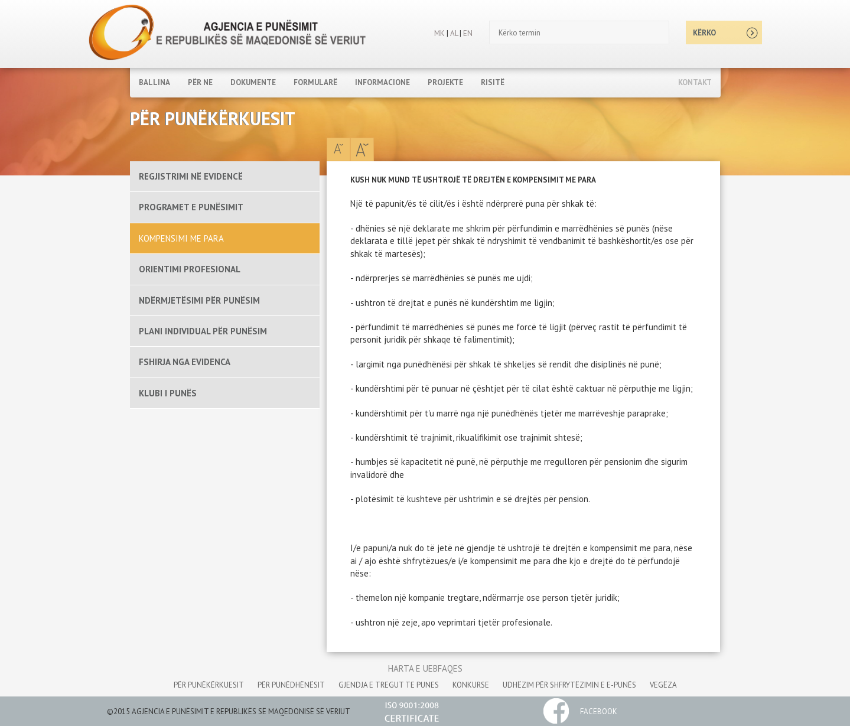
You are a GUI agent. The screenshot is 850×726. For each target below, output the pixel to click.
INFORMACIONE (382, 82)
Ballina (154, 82)
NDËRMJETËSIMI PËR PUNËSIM (199, 300)
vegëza (663, 685)
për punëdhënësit (291, 685)
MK (439, 33)
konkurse (470, 685)
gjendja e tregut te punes (388, 685)
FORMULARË (315, 82)
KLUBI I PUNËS (168, 393)
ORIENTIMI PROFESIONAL (189, 269)
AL (453, 33)
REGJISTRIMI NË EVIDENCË (191, 176)
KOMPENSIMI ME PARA (181, 238)
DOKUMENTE (253, 82)
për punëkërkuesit (209, 685)
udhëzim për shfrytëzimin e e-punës (569, 685)
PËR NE (200, 82)
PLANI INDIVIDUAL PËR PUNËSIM (203, 331)
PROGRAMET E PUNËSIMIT (191, 207)
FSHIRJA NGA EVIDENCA (184, 361)
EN (468, 33)
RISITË (492, 82)
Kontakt (695, 82)
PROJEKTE (445, 82)
